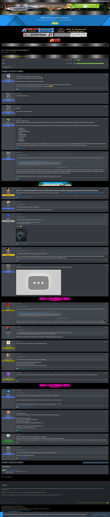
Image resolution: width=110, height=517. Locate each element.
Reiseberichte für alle (9, 472)
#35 (107, 390)
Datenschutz (90, 502)
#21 (107, 93)
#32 (107, 341)
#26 (107, 201)
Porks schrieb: (20, 329)
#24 (107, 152)
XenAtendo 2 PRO (5, 511)
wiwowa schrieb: (20, 250)
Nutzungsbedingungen (82, 502)
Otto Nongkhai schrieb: (22, 155)
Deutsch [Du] (12, 502)
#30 (107, 303)
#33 (107, 354)
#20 (107, 74)
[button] (31, 12)
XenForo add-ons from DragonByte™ (20, 508)
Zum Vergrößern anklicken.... (62, 167)
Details (47, 508)
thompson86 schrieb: (21, 450)
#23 (107, 118)
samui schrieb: (20, 356)
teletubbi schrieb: (20, 217)
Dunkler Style (4, 502)
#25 (107, 188)
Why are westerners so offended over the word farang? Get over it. (33, 161)
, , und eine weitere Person (28, 89)
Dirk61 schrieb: (20, 204)
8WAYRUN (19, 511)
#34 (107, 372)
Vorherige (5, 71)
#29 (107, 265)
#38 (107, 447)
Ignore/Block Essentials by (14, 507)
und (20, 148)
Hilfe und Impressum (97, 502)
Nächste (20, 71)
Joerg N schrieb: (20, 392)
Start (104, 502)
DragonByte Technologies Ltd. (39, 508)
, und (24, 197)
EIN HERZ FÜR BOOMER (11, 470)
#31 (107, 327)
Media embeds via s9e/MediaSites (24, 510)
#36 (107, 411)
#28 (107, 248)
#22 (107, 106)
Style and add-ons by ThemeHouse (9, 510)
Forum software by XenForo (12, 506)
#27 (107, 214)
